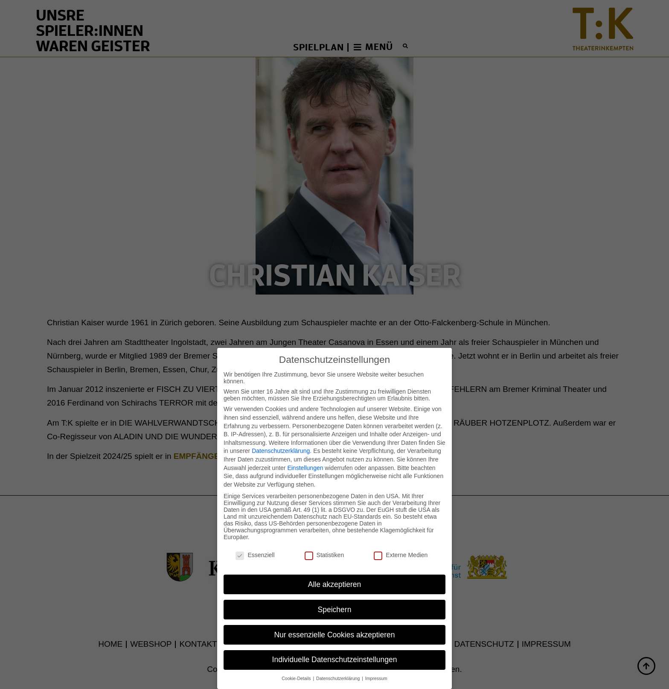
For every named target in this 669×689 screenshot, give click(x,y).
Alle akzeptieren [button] (334, 572)
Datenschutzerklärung (281, 439)
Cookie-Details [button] (297, 666)
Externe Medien (401, 543)
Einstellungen (305, 456)
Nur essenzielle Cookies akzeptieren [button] (334, 623)
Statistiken (324, 543)
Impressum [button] (376, 666)
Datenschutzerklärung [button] (338, 666)
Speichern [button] (335, 597)
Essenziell (255, 543)
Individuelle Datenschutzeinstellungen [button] (334, 648)
